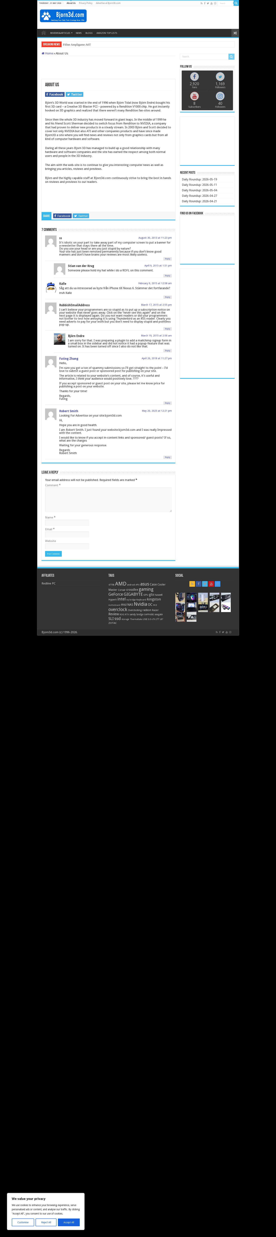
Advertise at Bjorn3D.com (108, 3)
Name (50, 517)
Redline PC (48, 583)
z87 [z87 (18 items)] (161, 619)
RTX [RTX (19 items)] (127, 614)
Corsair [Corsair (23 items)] (122, 589)
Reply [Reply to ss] (167, 259)
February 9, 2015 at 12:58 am (155, 283)
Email (50, 529)
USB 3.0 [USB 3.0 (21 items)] (147, 619)
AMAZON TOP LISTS (106, 33)
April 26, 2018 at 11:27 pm (157, 358)
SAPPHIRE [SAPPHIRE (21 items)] (149, 614)
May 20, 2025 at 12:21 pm (157, 410)
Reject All (46, 1222)
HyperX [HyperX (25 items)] (112, 599)
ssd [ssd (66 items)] (117, 618)
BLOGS (89, 33)
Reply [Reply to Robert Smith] (167, 457)
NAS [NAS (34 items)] (130, 604)
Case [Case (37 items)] (153, 584)
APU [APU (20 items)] (138, 584)
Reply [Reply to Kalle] (167, 297)
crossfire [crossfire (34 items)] (132, 589)
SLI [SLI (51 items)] (111, 618)
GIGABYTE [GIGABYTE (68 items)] (133, 594)
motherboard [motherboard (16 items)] (114, 605)
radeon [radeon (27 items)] (146, 610)
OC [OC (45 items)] (150, 604)
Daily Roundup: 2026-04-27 (199, 195)
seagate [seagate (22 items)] (159, 614)
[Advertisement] (172, 17)
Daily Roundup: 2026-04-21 (199, 201)
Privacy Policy (85, 3)
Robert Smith (68, 411)
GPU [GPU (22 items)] (145, 594)
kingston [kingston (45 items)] (154, 599)
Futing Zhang (68, 358)
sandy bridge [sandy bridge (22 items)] (136, 614)
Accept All (69, 1222)
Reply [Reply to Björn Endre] (167, 351)
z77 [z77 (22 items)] (157, 619)
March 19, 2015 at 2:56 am (156, 335)
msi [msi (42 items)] (124, 605)
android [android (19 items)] (131, 585)
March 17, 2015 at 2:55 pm (156, 304)
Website (50, 541)
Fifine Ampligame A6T (77, 44)
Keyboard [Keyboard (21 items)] (141, 599)
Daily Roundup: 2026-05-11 (199, 185)
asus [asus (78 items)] (144, 584)
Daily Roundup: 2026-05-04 (199, 190)
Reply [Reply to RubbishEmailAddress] (167, 329)
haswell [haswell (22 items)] (158, 594)
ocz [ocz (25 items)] (155, 604)
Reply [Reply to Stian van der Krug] (167, 276)
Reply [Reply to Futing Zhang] (167, 403)
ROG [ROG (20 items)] (122, 614)
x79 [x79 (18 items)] (153, 619)
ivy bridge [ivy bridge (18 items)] (131, 600)
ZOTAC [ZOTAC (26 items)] (112, 623)
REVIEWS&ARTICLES (60, 33)
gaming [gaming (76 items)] (146, 589)
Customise (23, 1222)
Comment (53, 485)
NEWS (79, 33)
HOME (43, 32)
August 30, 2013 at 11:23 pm (155, 237)
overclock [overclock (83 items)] (117, 609)
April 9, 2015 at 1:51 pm (158, 265)
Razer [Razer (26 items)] (155, 610)
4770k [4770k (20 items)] (111, 584)
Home (47, 53)
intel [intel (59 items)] (121, 599)
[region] (45, 1211)
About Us (71, 3)
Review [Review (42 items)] (113, 614)
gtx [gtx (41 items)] (151, 595)
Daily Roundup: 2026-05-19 (199, 179)
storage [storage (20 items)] (125, 619)
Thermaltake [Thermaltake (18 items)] (136, 619)
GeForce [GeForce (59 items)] (115, 594)
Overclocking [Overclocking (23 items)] (135, 610)
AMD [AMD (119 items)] (120, 584)
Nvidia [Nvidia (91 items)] (140, 604)
